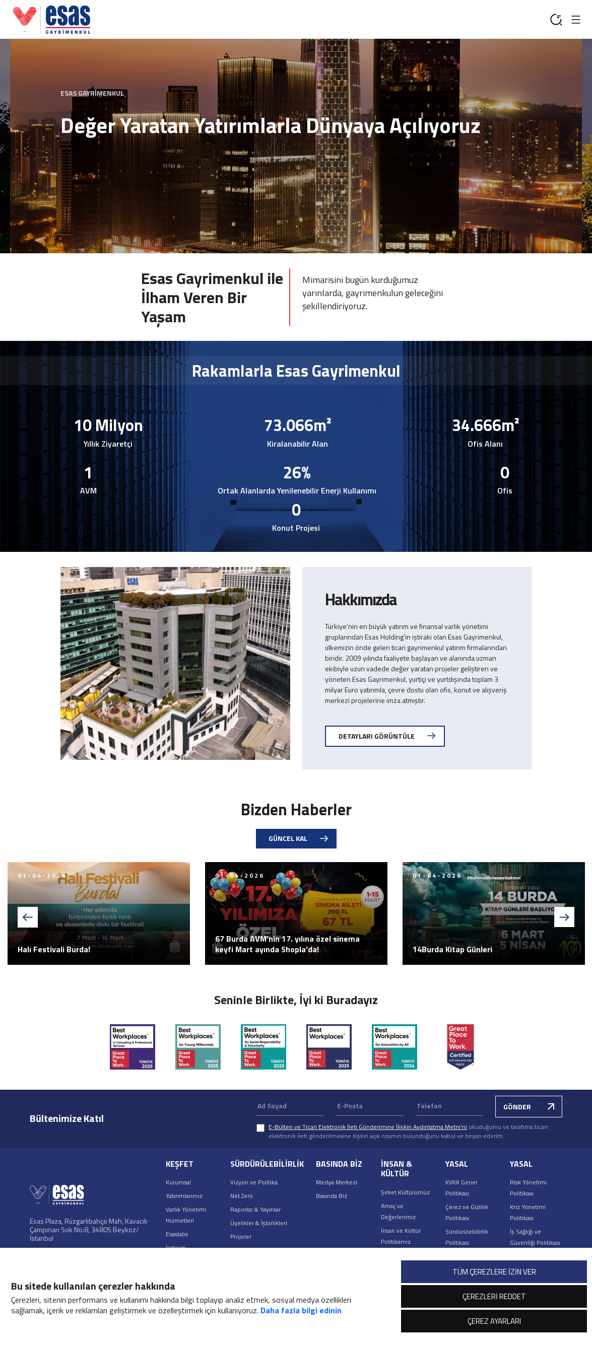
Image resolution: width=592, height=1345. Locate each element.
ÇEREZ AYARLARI (494, 1321)
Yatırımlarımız (184, 1195)
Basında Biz (331, 1195)
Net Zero (241, 1195)
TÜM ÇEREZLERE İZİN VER (494, 1272)
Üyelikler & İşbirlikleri (258, 1223)
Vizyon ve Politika (254, 1182)
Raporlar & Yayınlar (255, 1209)
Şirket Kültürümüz (405, 1192)
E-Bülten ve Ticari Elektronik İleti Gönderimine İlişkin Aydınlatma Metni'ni (368, 1126)
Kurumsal (178, 1182)
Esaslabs (177, 1234)
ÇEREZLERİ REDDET (494, 1296)
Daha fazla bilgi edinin (301, 1310)
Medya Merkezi (336, 1182)
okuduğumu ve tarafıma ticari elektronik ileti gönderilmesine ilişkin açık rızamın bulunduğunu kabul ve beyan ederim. (408, 1131)
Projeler (240, 1236)
